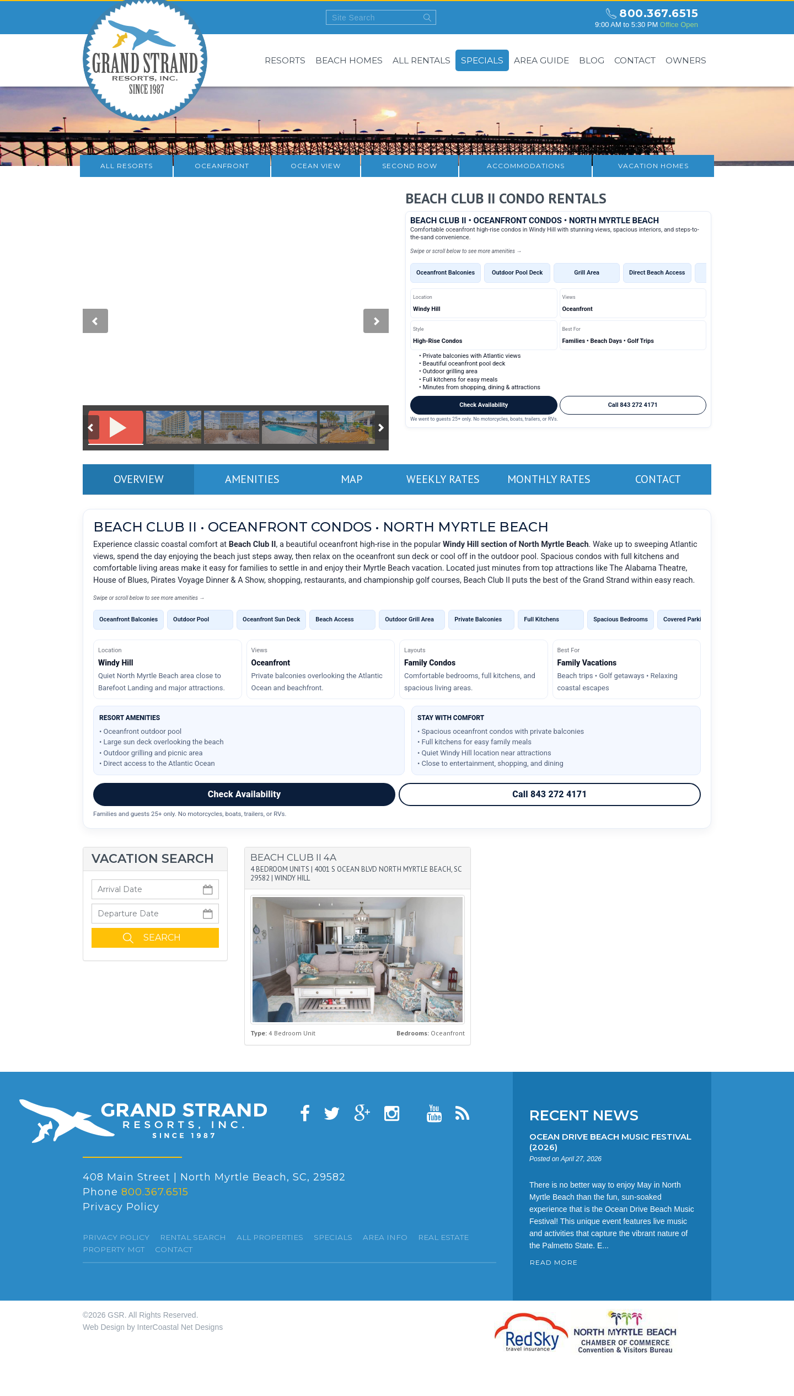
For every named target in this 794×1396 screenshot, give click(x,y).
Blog (591, 60)
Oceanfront (222, 166)
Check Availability (483, 405)
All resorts (126, 166)
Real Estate (443, 1237)
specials (333, 1237)
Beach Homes (349, 60)
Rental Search (193, 1237)
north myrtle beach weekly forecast (576, 17)
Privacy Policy (121, 1207)
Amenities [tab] (252, 479)
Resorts (285, 60)
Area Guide (541, 60)
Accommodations (526, 166)
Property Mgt (113, 1249)
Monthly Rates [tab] (549, 479)
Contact (635, 60)
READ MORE (554, 1262)
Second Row (409, 166)
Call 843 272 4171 (633, 405)
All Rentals (421, 60)
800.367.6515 (658, 13)
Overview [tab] (139, 479)
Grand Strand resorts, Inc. (143, 1121)
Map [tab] (351, 479)
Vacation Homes (653, 166)
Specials (482, 60)
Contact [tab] (658, 479)
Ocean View (316, 166)
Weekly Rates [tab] (443, 479)
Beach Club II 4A (293, 857)
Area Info (385, 1237)
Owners (686, 60)
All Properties (270, 1237)
